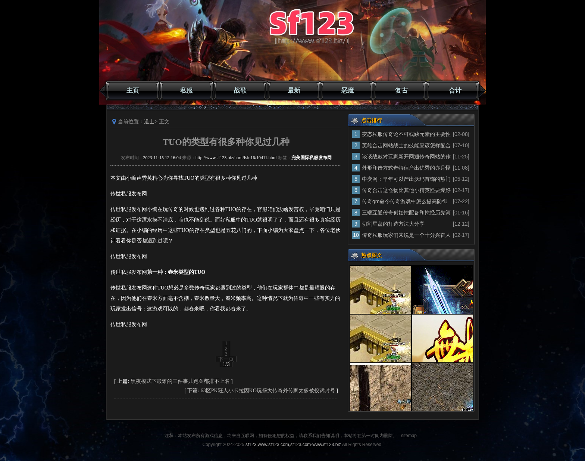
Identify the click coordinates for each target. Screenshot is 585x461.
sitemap (409, 435)
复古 (401, 90)
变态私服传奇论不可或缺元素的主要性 (406, 134)
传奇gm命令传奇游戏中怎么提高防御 (404, 201)
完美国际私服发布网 (311, 157)
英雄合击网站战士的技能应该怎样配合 (406, 145)
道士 (149, 121)
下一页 (226, 359)
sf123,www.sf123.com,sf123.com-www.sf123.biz (293, 444)
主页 (132, 90)
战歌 (240, 90)
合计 (455, 90)
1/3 (225, 364)
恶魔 (347, 90)
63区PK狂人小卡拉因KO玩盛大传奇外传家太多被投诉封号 (268, 390)
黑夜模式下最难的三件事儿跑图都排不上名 (180, 381)
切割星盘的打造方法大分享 (393, 224)
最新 (294, 90)
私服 (186, 90)
